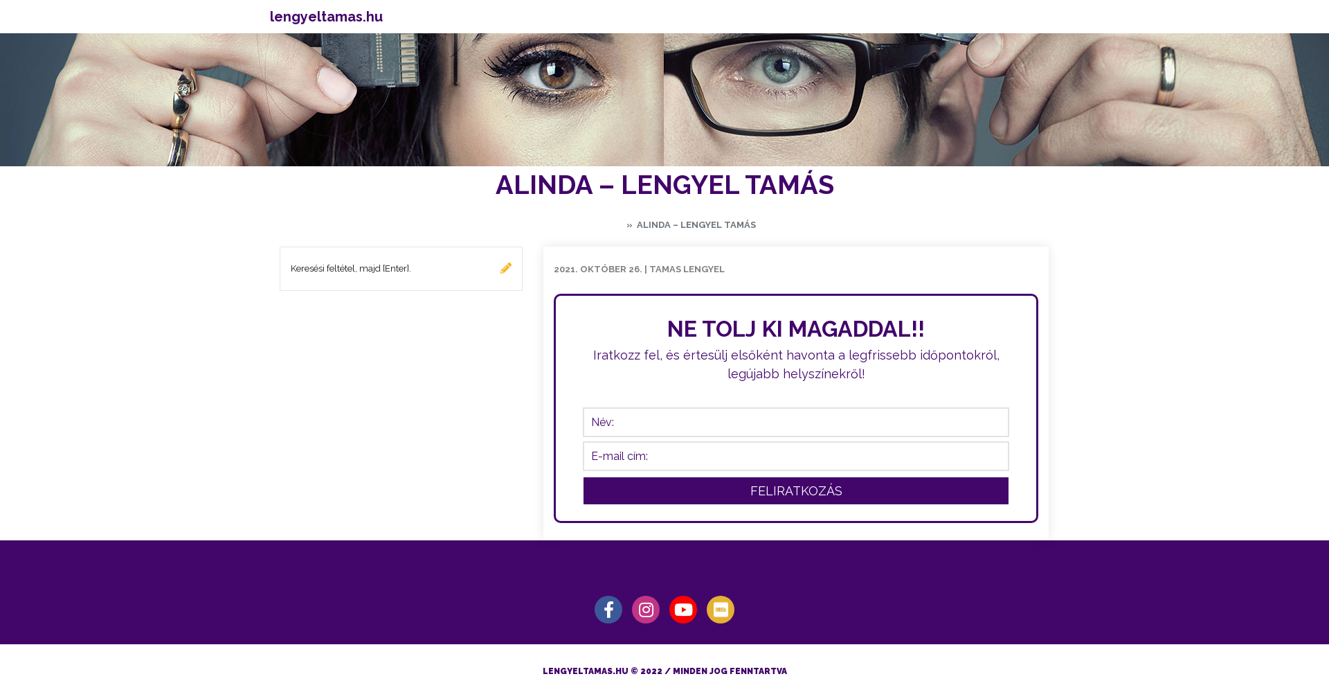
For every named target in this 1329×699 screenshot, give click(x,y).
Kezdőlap (598, 225)
